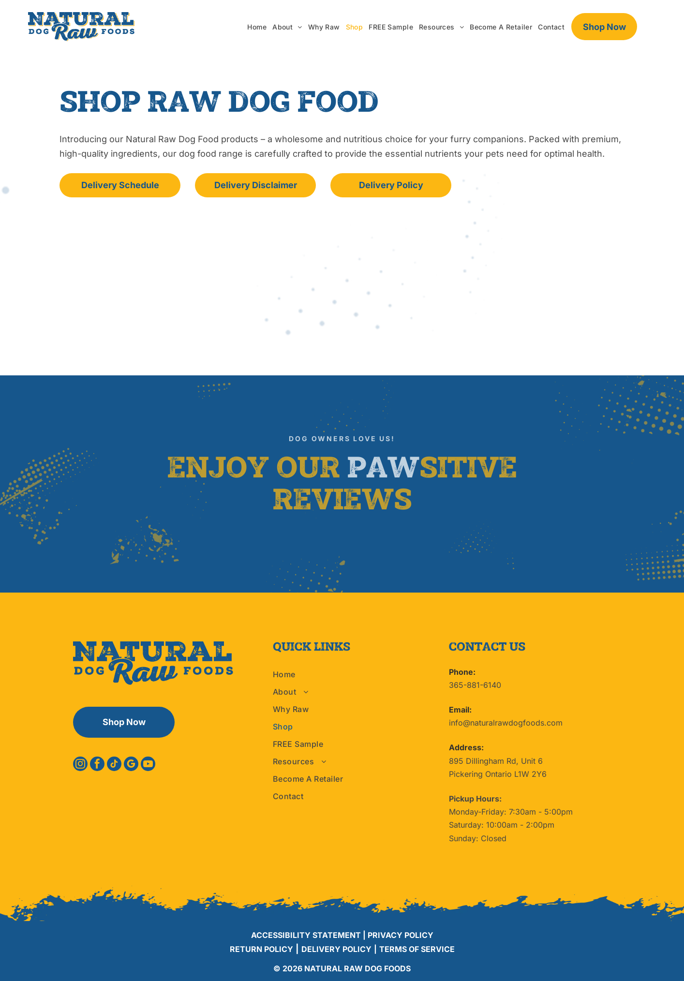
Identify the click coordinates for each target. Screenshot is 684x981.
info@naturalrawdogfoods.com (506, 723)
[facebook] (97, 765)
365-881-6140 (475, 685)
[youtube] (148, 765)
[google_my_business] (131, 765)
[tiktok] (114, 765)
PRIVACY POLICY (400, 935)
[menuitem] (256, 27)
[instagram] (80, 765)
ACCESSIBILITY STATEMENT (306, 935)
